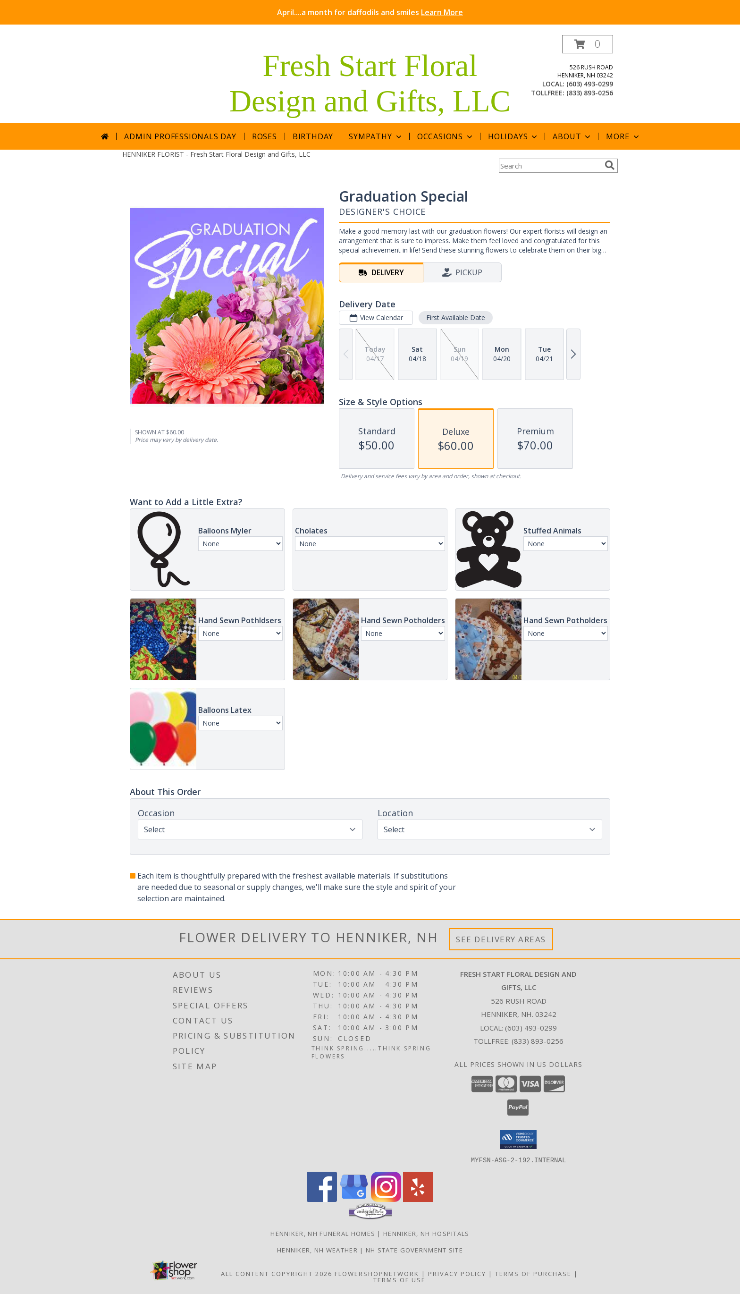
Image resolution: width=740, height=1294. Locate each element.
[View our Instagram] (386, 1198)
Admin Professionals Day (180, 136)
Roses (264, 136)
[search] (609, 165)
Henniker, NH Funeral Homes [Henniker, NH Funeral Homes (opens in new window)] (322, 1233)
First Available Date (455, 317)
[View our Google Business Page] (354, 1198)
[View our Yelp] (418, 1198)
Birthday (313, 136)
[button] (587, 44)
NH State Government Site (414, 1249)
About (572, 136)
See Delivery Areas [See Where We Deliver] (501, 939)
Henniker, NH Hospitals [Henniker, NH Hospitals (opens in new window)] (426, 1233)
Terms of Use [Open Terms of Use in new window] (399, 1279)
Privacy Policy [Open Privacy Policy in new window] (457, 1273)
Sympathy (376, 136)
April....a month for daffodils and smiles (370, 12)
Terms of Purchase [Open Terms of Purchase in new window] (533, 1273)
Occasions (445, 136)
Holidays (513, 136)
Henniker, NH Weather (317, 1249)
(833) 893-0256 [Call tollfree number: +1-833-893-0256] (589, 92)
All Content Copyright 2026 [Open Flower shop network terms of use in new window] (276, 1273)
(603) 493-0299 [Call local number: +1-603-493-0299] (589, 83)
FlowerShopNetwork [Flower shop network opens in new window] (377, 1273)
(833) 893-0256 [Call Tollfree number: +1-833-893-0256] (537, 1041)
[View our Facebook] (322, 1198)
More (623, 136)
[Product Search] (549, 165)
